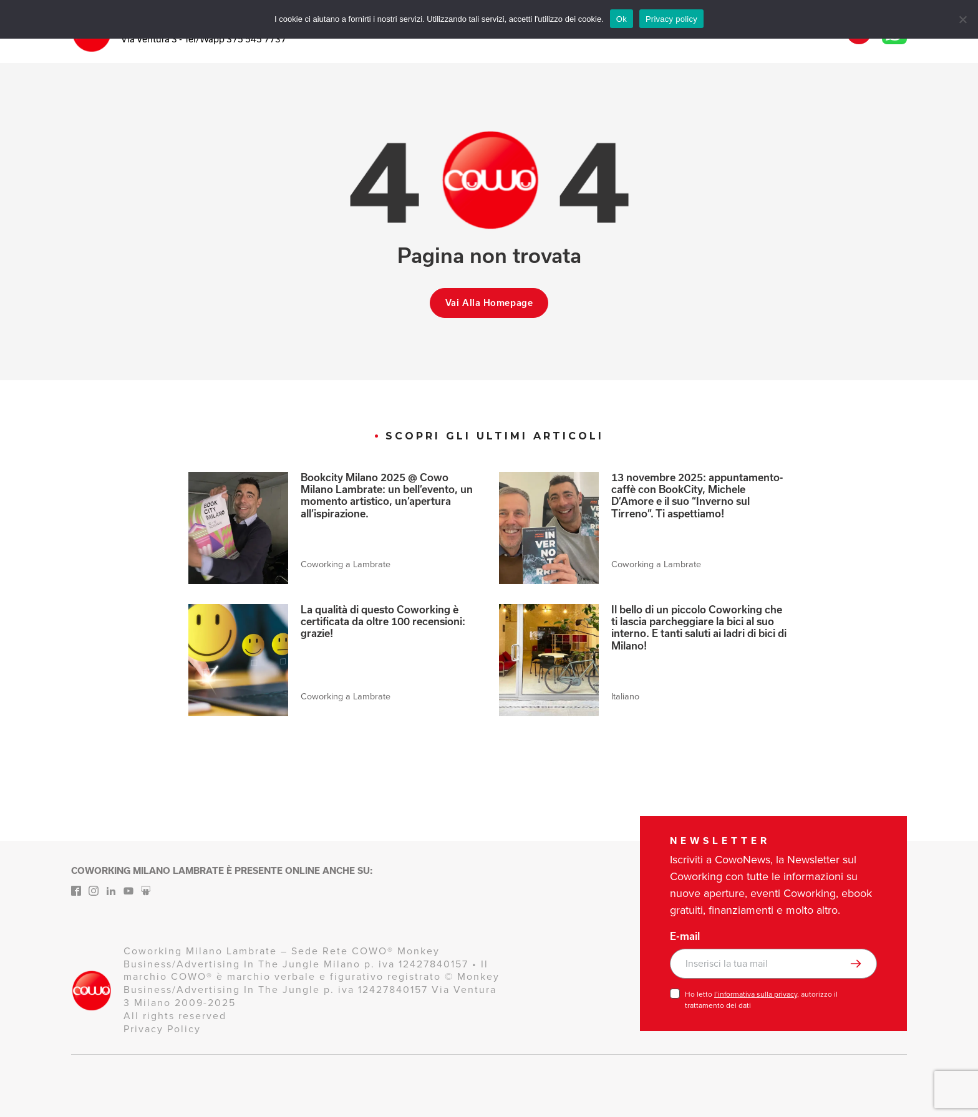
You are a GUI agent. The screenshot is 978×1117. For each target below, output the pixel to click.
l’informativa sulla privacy (755, 994)
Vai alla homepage (489, 303)
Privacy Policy (162, 1029)
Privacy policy (671, 19)
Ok (621, 19)
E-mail (685, 936)
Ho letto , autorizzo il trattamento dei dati (761, 1000)
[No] (962, 19)
